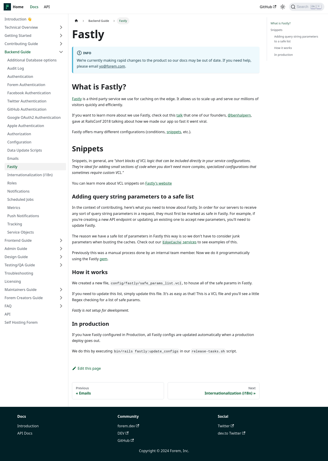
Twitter (226, 425)
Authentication (20, 76)
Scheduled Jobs (20, 199)
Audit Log (15, 68)
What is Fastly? (281, 23)
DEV (123, 433)
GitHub (268, 6)
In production (283, 55)
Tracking (14, 224)
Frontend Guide (18, 240)
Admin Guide (16, 248)
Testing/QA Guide (20, 264)
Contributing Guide (21, 43)
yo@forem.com (112, 66)
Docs (34, 6)
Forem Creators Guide (24, 297)
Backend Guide (18, 51)
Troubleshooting (19, 273)
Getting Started (18, 35)
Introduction (28, 425)
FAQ (8, 305)
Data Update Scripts (24, 150)
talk (180, 115)
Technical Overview (21, 27)
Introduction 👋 (18, 19)
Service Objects (20, 232)
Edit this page (86, 368)
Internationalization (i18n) (30, 174)
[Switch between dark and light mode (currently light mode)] (282, 6)
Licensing (13, 281)
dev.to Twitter (231, 433)
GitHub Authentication (26, 109)
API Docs (24, 433)
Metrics (13, 207)
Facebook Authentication (29, 92)
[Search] (306, 7)
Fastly (12, 166)
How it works (283, 48)
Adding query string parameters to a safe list (296, 38)
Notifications (18, 191)
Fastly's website (158, 183)
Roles (12, 183)
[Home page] (76, 20)
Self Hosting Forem (21, 322)
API (47, 6)
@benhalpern (239, 115)
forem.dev (128, 425)
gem (104, 258)
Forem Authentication (26, 84)
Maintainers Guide (21, 289)
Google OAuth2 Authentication (34, 117)
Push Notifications (23, 215)
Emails (13, 158)
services (179, 242)
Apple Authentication (25, 125)
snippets (174, 131)
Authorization (19, 133)
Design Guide (16, 256)
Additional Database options (32, 60)
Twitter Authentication (26, 101)
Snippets (276, 30)
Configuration (19, 142)
